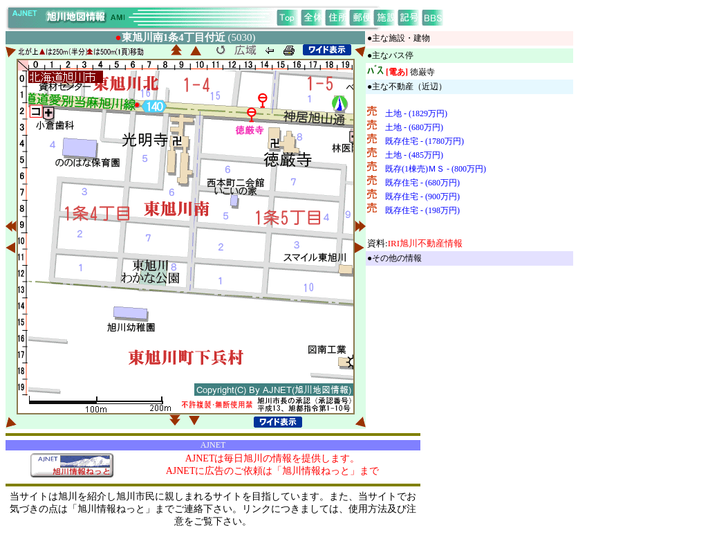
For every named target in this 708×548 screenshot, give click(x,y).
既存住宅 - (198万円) (422, 210)
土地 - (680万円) (414, 127)
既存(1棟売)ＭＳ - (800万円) (435, 169)
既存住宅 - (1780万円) (424, 141)
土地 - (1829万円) (416, 113)
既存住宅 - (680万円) (422, 183)
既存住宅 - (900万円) (422, 196)
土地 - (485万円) (414, 155)
